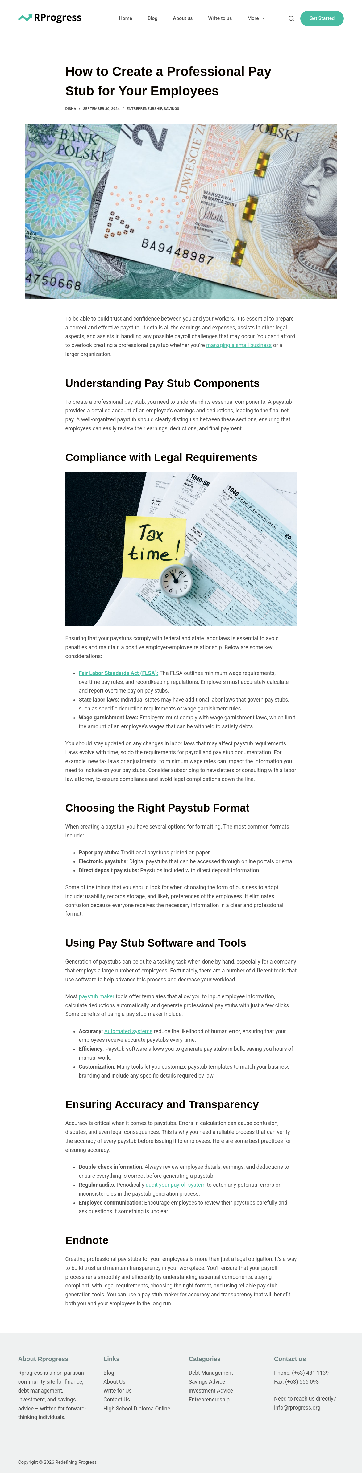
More (257, 18)
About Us (114, 1382)
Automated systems (128, 1031)
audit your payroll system (176, 1185)
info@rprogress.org (297, 1408)
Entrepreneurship (144, 109)
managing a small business (239, 345)
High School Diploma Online (136, 1408)
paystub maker (96, 996)
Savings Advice (207, 1382)
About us (183, 18)
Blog (152, 18)
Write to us (220, 18)
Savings (171, 109)
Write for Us (117, 1391)
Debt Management (211, 1373)
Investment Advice (211, 1391)
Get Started (322, 18)
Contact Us (116, 1400)
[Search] (291, 18)
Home (125, 18)
